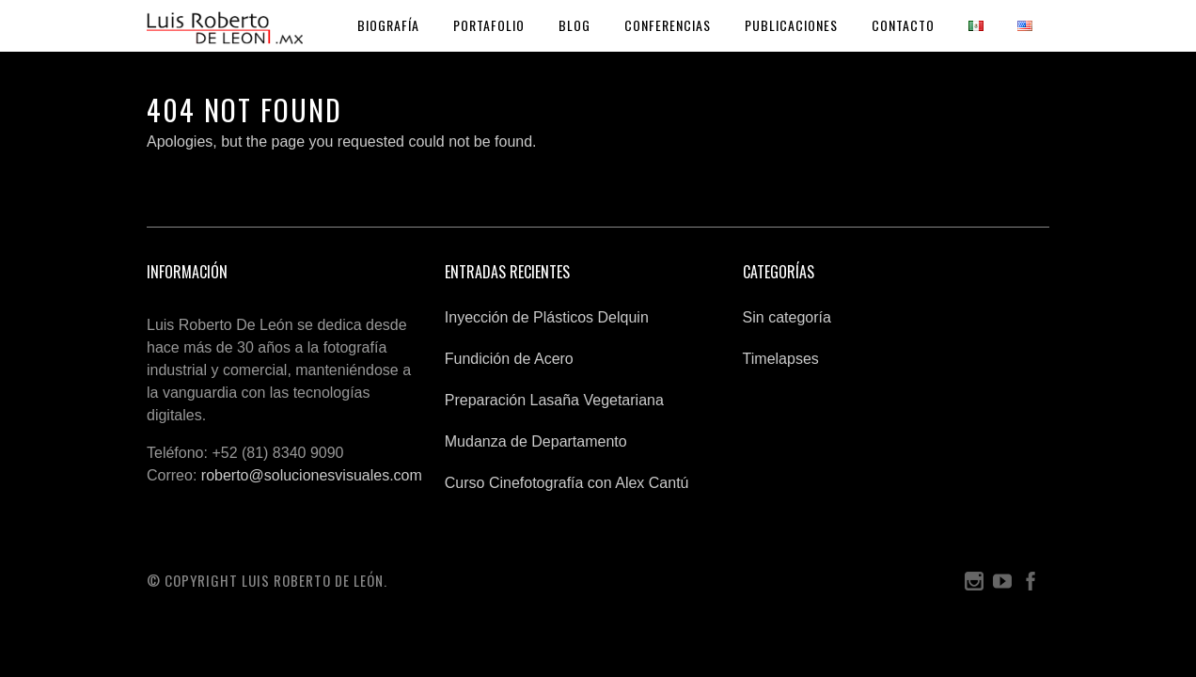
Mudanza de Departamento (536, 441)
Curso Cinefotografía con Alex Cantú (567, 483)
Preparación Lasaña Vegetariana (554, 400)
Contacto (903, 25)
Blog (574, 25)
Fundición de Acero (509, 359)
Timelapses (781, 359)
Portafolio (489, 25)
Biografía (388, 25)
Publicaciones (791, 25)
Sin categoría (787, 317)
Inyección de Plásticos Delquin (547, 317)
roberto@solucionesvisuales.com (311, 475)
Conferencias (667, 25)
